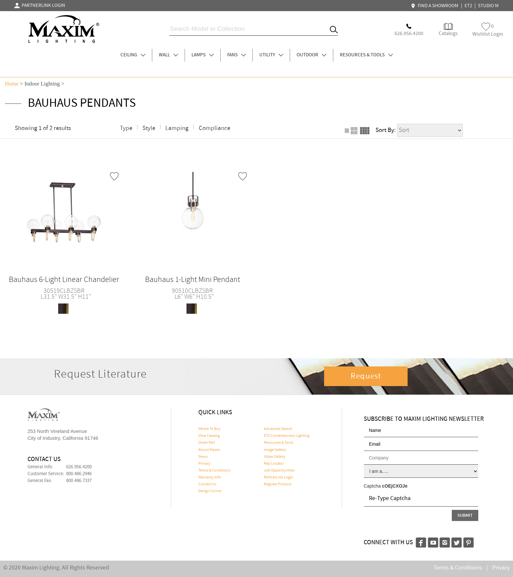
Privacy (204, 463)
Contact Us (207, 484)
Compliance (214, 128)
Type (126, 128)
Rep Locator (274, 463)
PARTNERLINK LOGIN (39, 5)
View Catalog (209, 435)
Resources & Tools (278, 442)
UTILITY (271, 55)
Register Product (277, 484)
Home (12, 84)
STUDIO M (488, 6)
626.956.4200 (79, 467)
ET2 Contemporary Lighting (286, 435)
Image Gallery (275, 450)
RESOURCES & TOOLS (366, 55)
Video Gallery (274, 456)
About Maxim (209, 450)
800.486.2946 (79, 474)
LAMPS (203, 55)
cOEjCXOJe (395, 486)
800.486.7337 (79, 480)
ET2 (468, 6)
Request (366, 376)
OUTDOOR (311, 55)
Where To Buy (209, 429)
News (203, 456)
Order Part (206, 442)
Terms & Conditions (214, 470)
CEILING (132, 55)
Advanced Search (278, 429)
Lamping (177, 128)
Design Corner (210, 491)
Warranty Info (209, 477)
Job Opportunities (279, 470)
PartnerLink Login (278, 477)
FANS (236, 55)
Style (148, 128)
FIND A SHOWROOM (435, 6)
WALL (168, 55)
